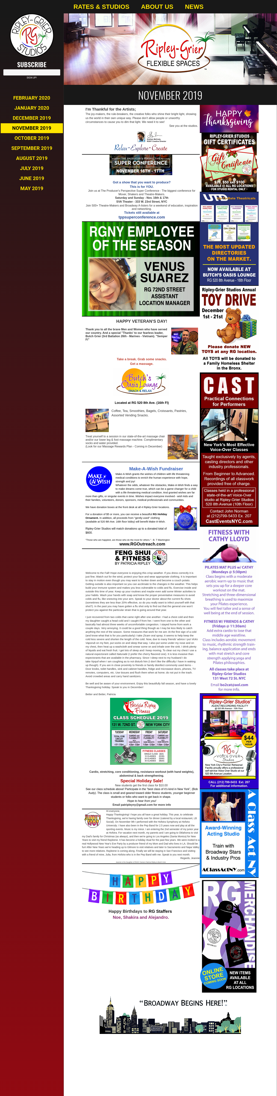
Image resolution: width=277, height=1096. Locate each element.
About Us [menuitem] (157, 6)
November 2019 (31, 128)
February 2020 (31, 98)
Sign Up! (32, 77)
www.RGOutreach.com (141, 544)
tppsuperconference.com (142, 217)
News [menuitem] (194, 6)
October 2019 (31, 138)
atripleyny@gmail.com (138, 804)
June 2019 (31, 178)
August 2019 (32, 158)
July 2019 (31, 168)
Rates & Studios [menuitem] (101, 6)
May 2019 (31, 188)
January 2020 (31, 108)
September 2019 (31, 148)
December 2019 (32, 118)
